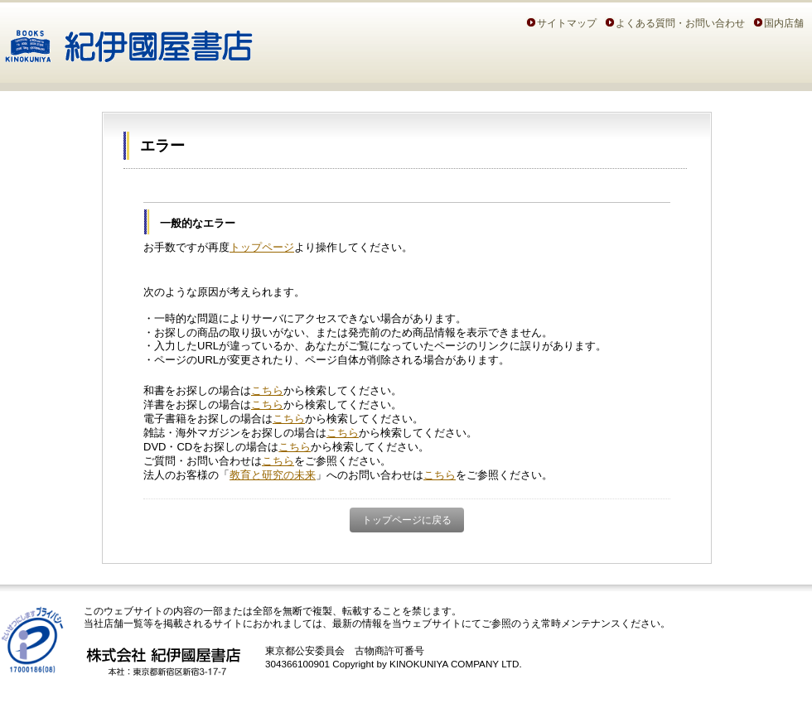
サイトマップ (567, 22)
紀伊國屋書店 (129, 39)
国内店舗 (784, 22)
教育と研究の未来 (273, 475)
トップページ (262, 247)
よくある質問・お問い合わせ (680, 22)
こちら (267, 390)
